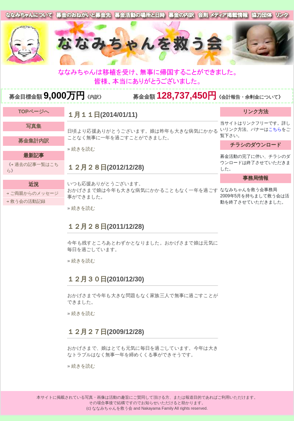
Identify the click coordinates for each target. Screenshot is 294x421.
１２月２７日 (87, 331)
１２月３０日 (87, 279)
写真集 (33, 126)
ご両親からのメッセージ (34, 193)
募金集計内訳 (33, 141)
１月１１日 (83, 114)
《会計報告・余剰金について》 (249, 97)
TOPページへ (33, 111)
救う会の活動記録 (27, 201)
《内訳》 (94, 97)
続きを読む (83, 149)
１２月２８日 (87, 167)
